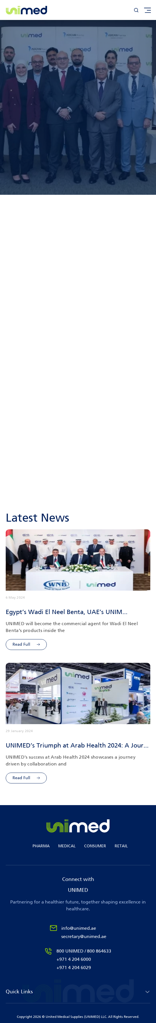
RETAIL (121, 846)
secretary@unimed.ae (83, 936)
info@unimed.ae (78, 928)
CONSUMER (95, 846)
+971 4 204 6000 (73, 959)
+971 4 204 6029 (73, 967)
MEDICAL (67, 846)
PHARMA (41, 846)
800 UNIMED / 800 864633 (83, 951)
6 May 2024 (15, 597)
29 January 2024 (19, 731)
